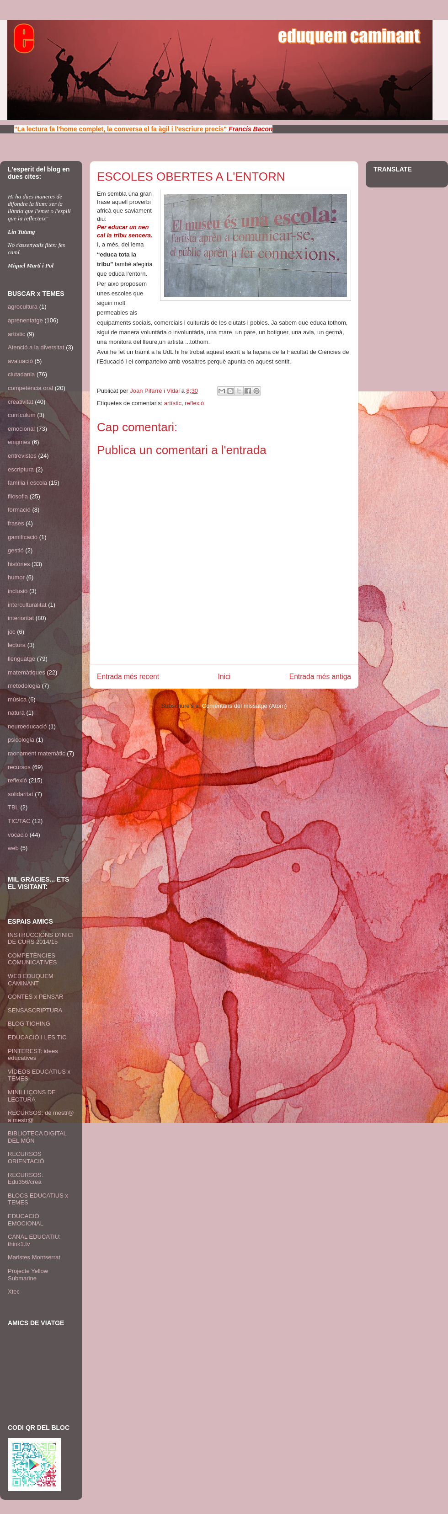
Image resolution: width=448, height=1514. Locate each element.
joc (12, 631)
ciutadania (21, 374)
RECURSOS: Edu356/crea (25, 1179)
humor (16, 577)
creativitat (20, 401)
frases (16, 523)
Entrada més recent (128, 676)
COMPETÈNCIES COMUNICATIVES (32, 959)
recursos (19, 767)
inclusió (17, 591)
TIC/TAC (19, 821)
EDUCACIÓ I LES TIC (37, 1037)
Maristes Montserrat (34, 1257)
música (17, 699)
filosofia (18, 496)
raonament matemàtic (36, 753)
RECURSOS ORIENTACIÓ (26, 1157)
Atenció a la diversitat (36, 347)
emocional (21, 428)
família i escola (27, 482)
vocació (18, 834)
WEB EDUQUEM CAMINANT (30, 980)
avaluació (20, 361)
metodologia (24, 685)
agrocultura (22, 306)
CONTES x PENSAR (35, 996)
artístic (172, 403)
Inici (224, 676)
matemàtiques (26, 672)
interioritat (21, 618)
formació (19, 509)
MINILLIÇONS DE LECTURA (32, 1096)
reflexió (194, 403)
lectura (17, 645)
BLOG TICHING (29, 1023)
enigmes (19, 442)
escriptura (21, 469)
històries (19, 564)
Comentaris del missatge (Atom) (244, 705)
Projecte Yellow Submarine (28, 1275)
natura (16, 712)
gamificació (22, 537)
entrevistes (22, 455)
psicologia (21, 739)
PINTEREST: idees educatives (33, 1055)
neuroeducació (27, 726)
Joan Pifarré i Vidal (155, 390)
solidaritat (20, 794)
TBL (13, 807)
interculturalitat (27, 604)
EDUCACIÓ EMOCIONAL (25, 1220)
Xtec (14, 1291)
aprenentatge (25, 320)
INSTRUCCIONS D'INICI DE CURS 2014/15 (41, 938)
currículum (22, 415)
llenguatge (21, 658)
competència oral (30, 388)
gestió (16, 550)
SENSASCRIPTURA (35, 1010)
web (13, 848)
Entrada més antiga (320, 676)
